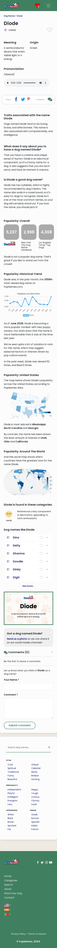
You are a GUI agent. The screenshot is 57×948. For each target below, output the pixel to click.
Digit (16, 577)
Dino (16, 537)
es (7, 909)
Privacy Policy (18, 933)
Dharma (19, 553)
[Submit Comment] (20, 725)
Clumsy (35, 800)
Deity (16, 545)
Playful (11, 793)
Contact (9, 897)
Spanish (35, 821)
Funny (11, 775)
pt (7, 914)
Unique (35, 764)
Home (7, 876)
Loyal (34, 804)
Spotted (12, 825)
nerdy (8, 516)
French (35, 829)
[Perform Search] (49, 747)
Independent (14, 789)
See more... (28, 586)
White (11, 814)
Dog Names (9, 16)
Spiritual (12, 768)
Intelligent (13, 796)
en (7, 905)
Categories (10, 880)
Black (10, 818)
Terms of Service (37, 933)
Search (8, 884)
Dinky (17, 569)
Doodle (18, 561)
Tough (34, 793)
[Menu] (48, 6)
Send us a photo (17, 639)
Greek (34, 814)
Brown (11, 821)
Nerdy (34, 771)
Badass (35, 775)
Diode (19, 16)
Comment (11, 694)
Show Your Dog (13, 893)
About (8, 889)
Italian (34, 825)
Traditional (13, 771)
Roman (35, 818)
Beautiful (12, 779)
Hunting (35, 779)
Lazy (10, 804)
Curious (35, 796)
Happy (34, 789)
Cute (10, 764)
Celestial (35, 768)
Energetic (13, 800)
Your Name (11, 679)
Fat (9, 829)
